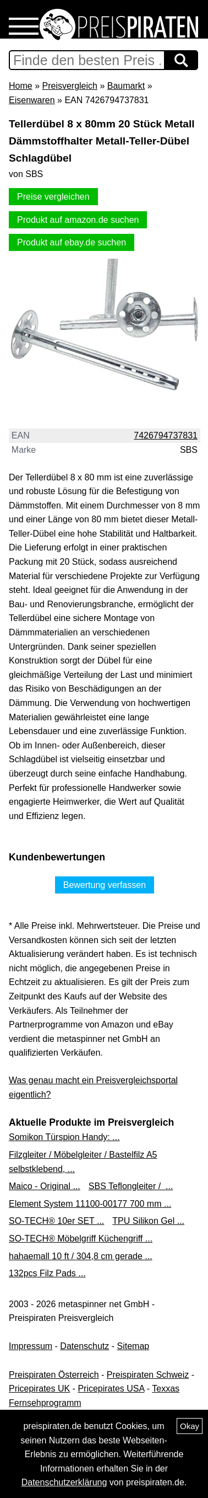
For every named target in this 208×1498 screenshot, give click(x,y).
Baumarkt (126, 85)
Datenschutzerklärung (64, 1482)
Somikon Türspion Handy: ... (64, 1137)
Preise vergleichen (53, 196)
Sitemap (133, 1346)
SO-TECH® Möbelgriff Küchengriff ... (80, 1238)
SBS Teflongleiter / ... (131, 1186)
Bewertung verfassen (104, 885)
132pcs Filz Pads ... (47, 1273)
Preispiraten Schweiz (148, 1374)
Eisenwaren (32, 100)
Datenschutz (84, 1346)
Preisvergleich (69, 85)
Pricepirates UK (39, 1388)
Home (20, 85)
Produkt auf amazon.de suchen (78, 219)
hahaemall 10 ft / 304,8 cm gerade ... (80, 1256)
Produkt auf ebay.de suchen (71, 242)
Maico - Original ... (44, 1186)
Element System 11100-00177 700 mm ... (90, 1203)
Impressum (30, 1346)
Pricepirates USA (111, 1388)
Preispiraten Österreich (54, 1374)
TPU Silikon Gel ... (148, 1221)
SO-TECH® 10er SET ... (56, 1221)
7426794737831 (166, 435)
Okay (189, 1426)
